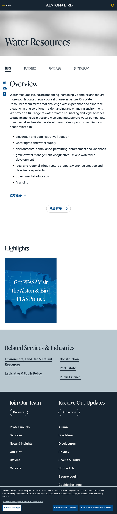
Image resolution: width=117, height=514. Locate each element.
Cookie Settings (70, 485)
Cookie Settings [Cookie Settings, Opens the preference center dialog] (12, 508)
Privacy (63, 452)
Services (16, 435)
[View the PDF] (5, 94)
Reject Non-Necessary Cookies (96, 508)
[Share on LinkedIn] (5, 82)
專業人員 (55, 68)
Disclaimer (66, 435)
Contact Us (66, 468)
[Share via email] (5, 88)
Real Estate (68, 368)
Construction (69, 359)
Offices (15, 460)
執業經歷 (30, 68)
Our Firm (16, 452)
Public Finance (70, 377)
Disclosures (67, 443)
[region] (58, 500)
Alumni (63, 427)
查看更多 (16, 195)
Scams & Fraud (69, 460)
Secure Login (68, 476)
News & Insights (21, 443)
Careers (15, 468)
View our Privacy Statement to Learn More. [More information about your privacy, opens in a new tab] (23, 502)
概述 (8, 68)
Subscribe (69, 412)
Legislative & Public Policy (23, 373)
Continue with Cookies (65, 508)
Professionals (20, 427)
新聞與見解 (81, 68)
